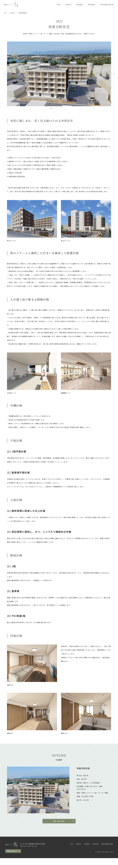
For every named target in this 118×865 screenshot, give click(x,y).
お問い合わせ (12, 851)
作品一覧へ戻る (59, 821)
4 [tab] (58, 108)
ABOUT (68, 4)
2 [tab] (53, 108)
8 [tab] (67, 108)
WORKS (79, 4)
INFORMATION (107, 4)
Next (113, 74)
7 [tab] (65, 108)
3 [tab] (56, 108)
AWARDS (91, 4)
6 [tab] (62, 108)
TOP (58, 4)
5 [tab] (60, 108)
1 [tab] (51, 108)
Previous (4, 74)
